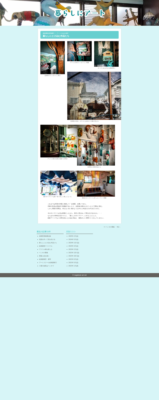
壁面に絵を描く (44, 256)
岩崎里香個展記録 (45, 236)
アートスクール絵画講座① (48, 262)
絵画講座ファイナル (45, 246)
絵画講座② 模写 (45, 259)
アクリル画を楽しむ (45, 249)
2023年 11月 (72, 243)
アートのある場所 (62, 33)
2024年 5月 (72, 239)
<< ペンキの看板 (109, 227)
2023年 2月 (72, 249)
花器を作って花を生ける (47, 239)
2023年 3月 (72, 246)
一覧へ (118, 227)
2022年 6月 (72, 259)
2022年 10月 (72, 256)
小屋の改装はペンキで (46, 266)
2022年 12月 (72, 252)
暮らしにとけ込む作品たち (56, 36)
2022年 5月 (72, 262)
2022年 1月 (72, 266)
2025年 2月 (72, 236)
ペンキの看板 (43, 252)
